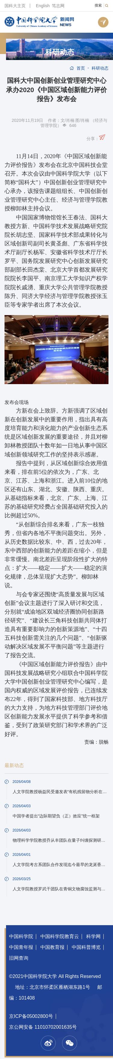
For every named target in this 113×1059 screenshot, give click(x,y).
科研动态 (59, 52)
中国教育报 (52, 947)
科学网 (93, 936)
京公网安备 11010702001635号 (43, 1027)
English (43, 5)
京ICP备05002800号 (31, 1016)
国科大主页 (15, 5)
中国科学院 (21, 936)
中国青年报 (21, 947)
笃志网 (58, 5)
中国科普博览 (86, 947)
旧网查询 (18, 958)
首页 (81, 68)
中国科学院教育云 (59, 936)
